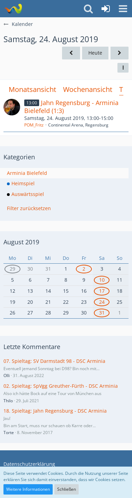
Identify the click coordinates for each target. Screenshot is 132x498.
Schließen (66, 489)
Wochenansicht (87, 89)
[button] (123, 9)
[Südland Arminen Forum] (13, 9)
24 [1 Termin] (102, 302)
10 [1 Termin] (102, 279)
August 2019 (21, 242)
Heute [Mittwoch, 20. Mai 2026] (95, 52)
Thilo (8, 401)
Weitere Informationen (28, 489)
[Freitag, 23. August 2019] (71, 53)
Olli (6, 375)
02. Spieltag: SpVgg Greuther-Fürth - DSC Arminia (60, 386)
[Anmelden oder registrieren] (106, 9)
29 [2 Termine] (12, 268)
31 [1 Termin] (102, 312)
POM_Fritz (34, 125)
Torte (8, 432)
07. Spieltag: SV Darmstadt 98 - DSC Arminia (54, 361)
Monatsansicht (32, 89)
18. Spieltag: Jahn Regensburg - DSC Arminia (55, 410)
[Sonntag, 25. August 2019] (120, 53)
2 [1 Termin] (83, 268)
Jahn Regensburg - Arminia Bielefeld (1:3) (71, 106)
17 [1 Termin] (102, 291)
